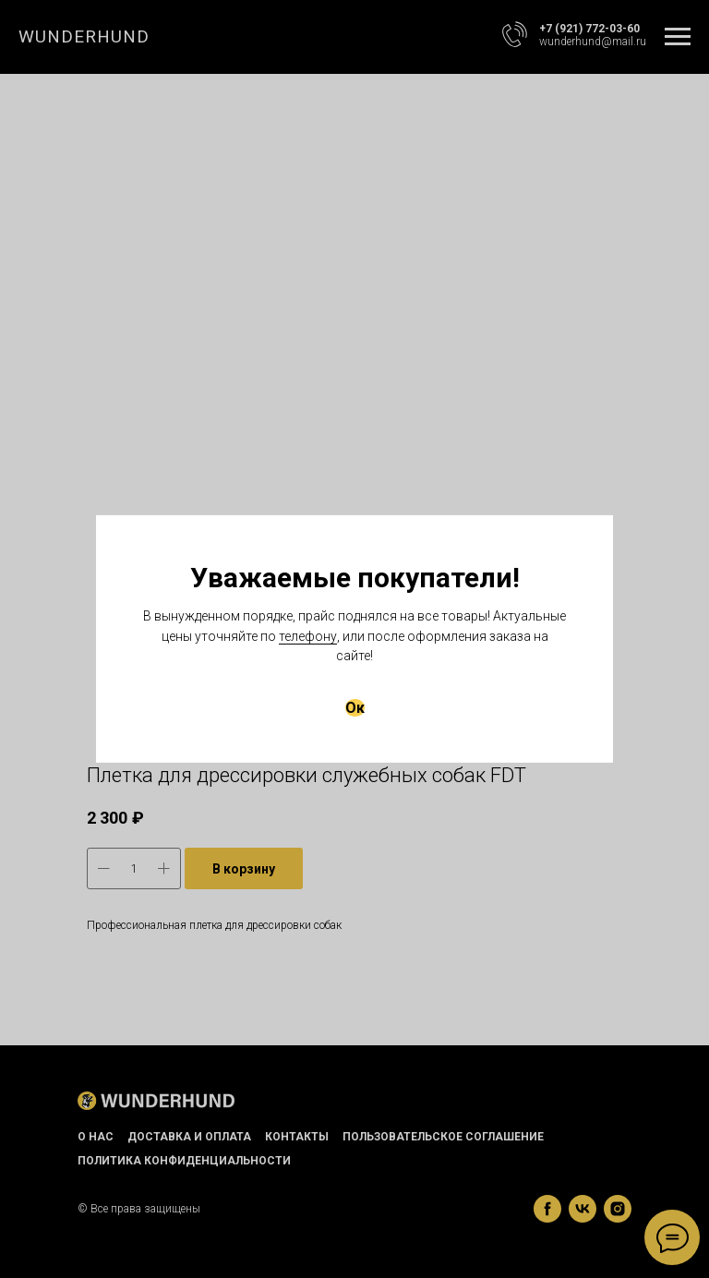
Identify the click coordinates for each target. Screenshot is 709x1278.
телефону (308, 636)
